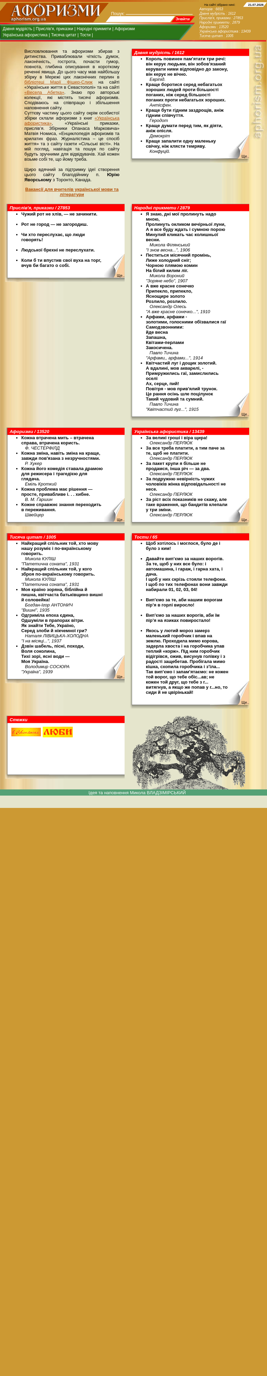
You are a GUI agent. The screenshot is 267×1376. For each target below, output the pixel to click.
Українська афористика (25, 35)
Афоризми (125, 28)
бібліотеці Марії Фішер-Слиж (58, 82)
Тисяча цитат (63, 35)
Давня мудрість (17, 28)
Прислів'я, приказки (54, 28)
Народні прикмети (94, 28)
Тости (85, 35)
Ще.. (245, 156)
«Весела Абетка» (44, 92)
